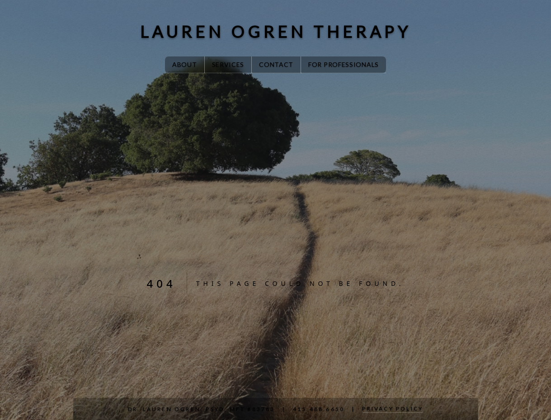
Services (228, 64)
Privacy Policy (392, 408)
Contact (276, 64)
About (184, 64)
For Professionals (343, 64)
